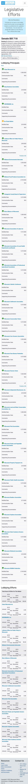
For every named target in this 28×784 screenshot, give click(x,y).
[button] (8, 3)
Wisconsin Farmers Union (11, 371)
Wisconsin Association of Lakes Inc (13, 229)
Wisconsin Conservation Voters (12, 319)
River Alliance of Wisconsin (11, 211)
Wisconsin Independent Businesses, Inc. (15, 390)
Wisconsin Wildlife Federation (12, 568)
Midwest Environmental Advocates (13, 159)
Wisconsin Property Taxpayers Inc (13, 462)
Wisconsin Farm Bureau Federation (13, 353)
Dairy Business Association (11, 87)
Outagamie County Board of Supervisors (15, 194)
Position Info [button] (23, 156)
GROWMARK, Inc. (9, 104)
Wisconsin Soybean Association (12, 514)
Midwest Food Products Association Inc (14, 177)
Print (2, 65)
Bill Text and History (6, 56)
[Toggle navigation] (25, 3)
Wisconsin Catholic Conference (12, 284)
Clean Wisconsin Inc (9, 69)
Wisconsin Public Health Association (14, 480)
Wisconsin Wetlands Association (13, 551)
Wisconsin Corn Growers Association (14, 336)
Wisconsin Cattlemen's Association (13, 301)
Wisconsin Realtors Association (12, 497)
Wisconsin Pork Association (11, 426)
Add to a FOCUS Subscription (10, 58)
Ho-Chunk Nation (8, 121)
